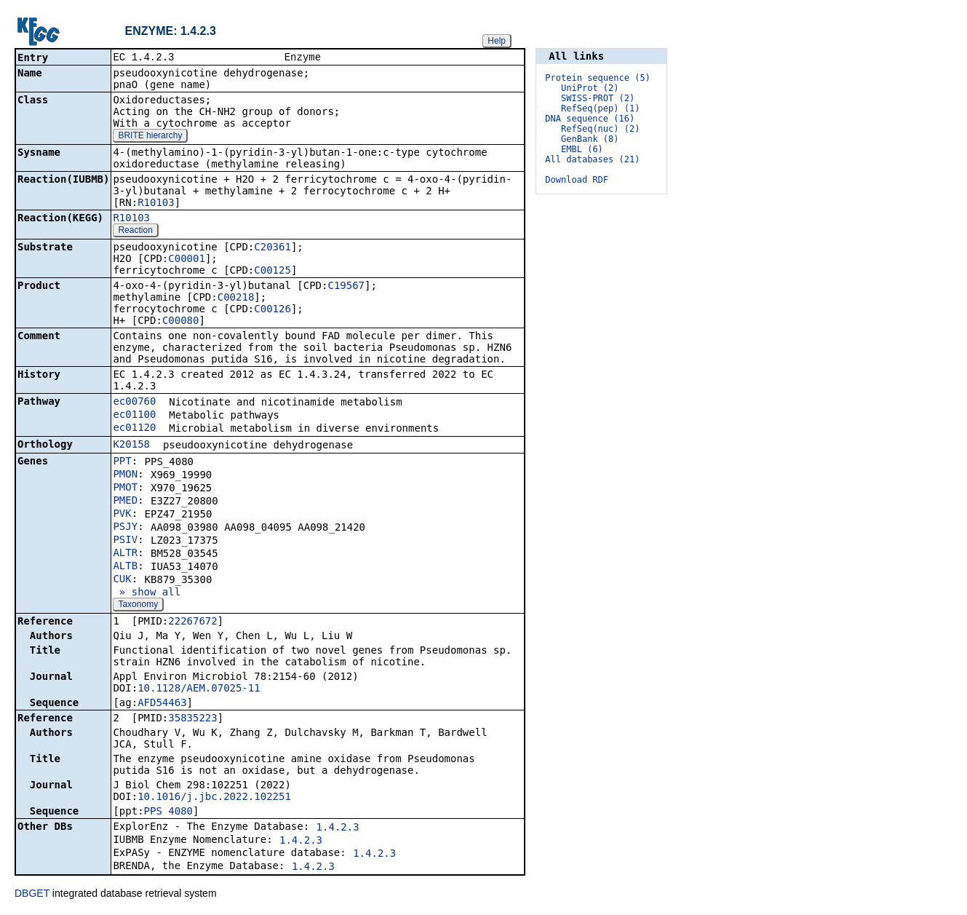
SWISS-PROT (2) (597, 98)
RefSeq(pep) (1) (600, 108)
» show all (146, 593)
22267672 (192, 622)
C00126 (272, 310)
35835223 (192, 719)
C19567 (346, 287)
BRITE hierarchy (150, 137)
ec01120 (134, 429)
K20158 (131, 445)
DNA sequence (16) (589, 119)
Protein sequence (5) (597, 78)
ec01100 (134, 415)
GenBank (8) (589, 139)
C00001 (186, 260)
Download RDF (576, 180)
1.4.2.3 (338, 828)
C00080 (180, 322)
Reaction (135, 231)
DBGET (32, 894)
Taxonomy (138, 606)
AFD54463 (162, 704)
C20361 (272, 248)
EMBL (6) (582, 149)
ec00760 (134, 402)
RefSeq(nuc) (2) (600, 129)
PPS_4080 (168, 812)
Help (497, 41)
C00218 (236, 298)
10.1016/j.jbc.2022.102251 (214, 798)
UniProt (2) (589, 88)
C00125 (272, 271)
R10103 (156, 204)
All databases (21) (592, 159)
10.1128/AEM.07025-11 (199, 689)
